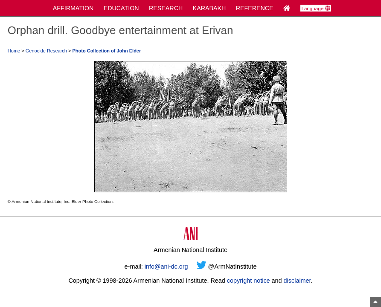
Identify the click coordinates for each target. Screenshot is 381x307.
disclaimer (297, 280)
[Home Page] (286, 8)
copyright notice (248, 280)
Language (315, 9)
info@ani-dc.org (166, 266)
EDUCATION (121, 8)
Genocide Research (46, 50)
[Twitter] (201, 266)
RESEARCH (166, 8)
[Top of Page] (375, 302)
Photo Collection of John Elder (107, 50)
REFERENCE (254, 8)
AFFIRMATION (73, 8)
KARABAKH (209, 8)
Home (14, 50)
